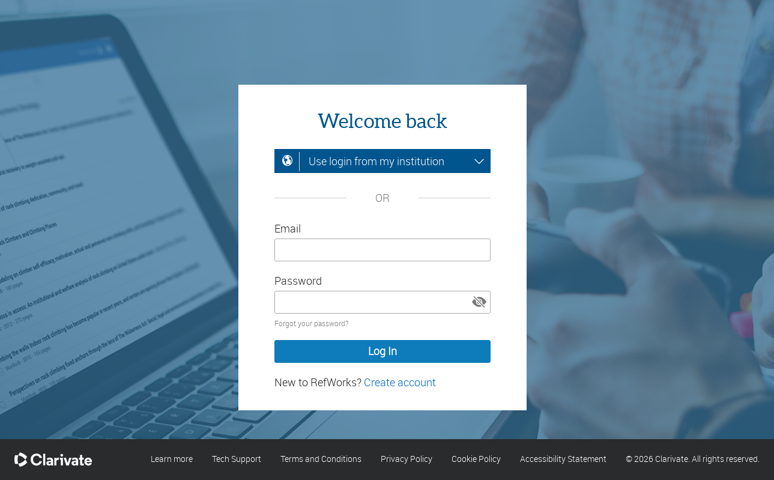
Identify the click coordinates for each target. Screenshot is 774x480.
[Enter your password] (382, 302)
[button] (479, 302)
